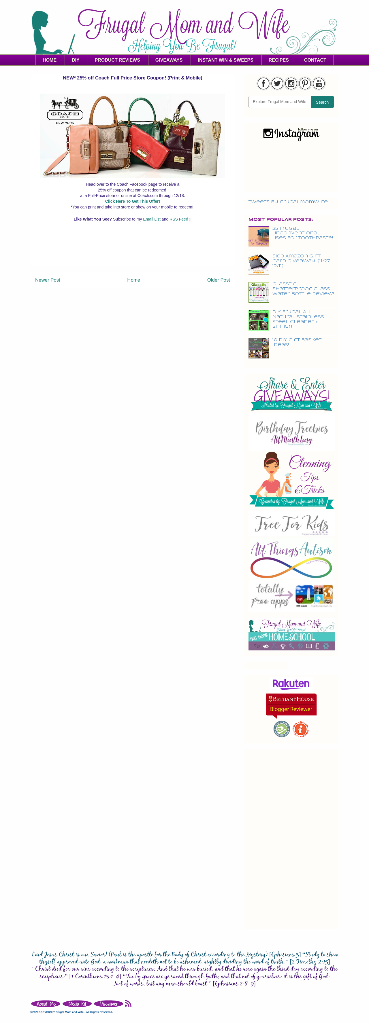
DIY (76, 60)
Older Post (218, 280)
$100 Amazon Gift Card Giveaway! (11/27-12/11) (302, 261)
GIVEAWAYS (169, 60)
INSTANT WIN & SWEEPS (225, 60)
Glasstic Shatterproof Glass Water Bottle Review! (303, 289)
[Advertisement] (132, 253)
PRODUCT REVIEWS (117, 60)
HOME (50, 60)
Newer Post (47, 280)
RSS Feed (179, 219)
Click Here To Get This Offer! (132, 201)
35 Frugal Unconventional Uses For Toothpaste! (302, 233)
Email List (152, 219)
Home (133, 280)
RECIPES (279, 60)
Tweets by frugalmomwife (288, 202)
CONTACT (315, 60)
